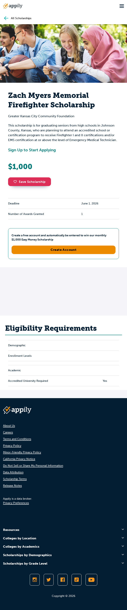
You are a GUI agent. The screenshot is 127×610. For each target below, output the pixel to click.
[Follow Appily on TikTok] (76, 580)
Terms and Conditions (17, 439)
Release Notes (12, 485)
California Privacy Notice (19, 459)
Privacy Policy (12, 445)
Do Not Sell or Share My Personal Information (33, 465)
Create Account (64, 250)
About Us (9, 425)
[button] (16, 181)
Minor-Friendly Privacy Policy (22, 452)
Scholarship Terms (15, 479)
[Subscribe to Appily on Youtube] (91, 580)
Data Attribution (13, 472)
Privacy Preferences (16, 503)
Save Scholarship (30, 182)
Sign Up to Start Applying (32, 150)
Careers (8, 432)
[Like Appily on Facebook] (63, 580)
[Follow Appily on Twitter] (49, 580)
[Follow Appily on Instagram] (35, 580)
